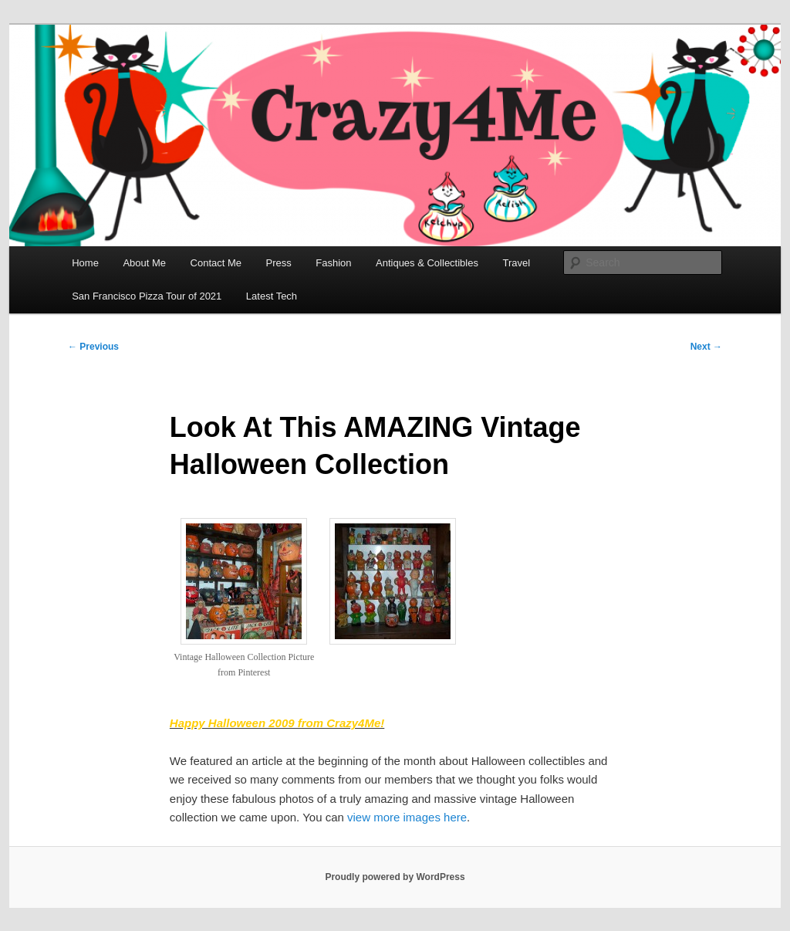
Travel (516, 263)
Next (706, 346)
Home (85, 263)
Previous (93, 346)
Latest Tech (271, 296)
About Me (144, 263)
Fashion (333, 263)
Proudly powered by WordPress (394, 877)
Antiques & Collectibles (427, 263)
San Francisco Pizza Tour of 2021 (146, 296)
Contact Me (216, 263)
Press (279, 263)
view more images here (407, 817)
